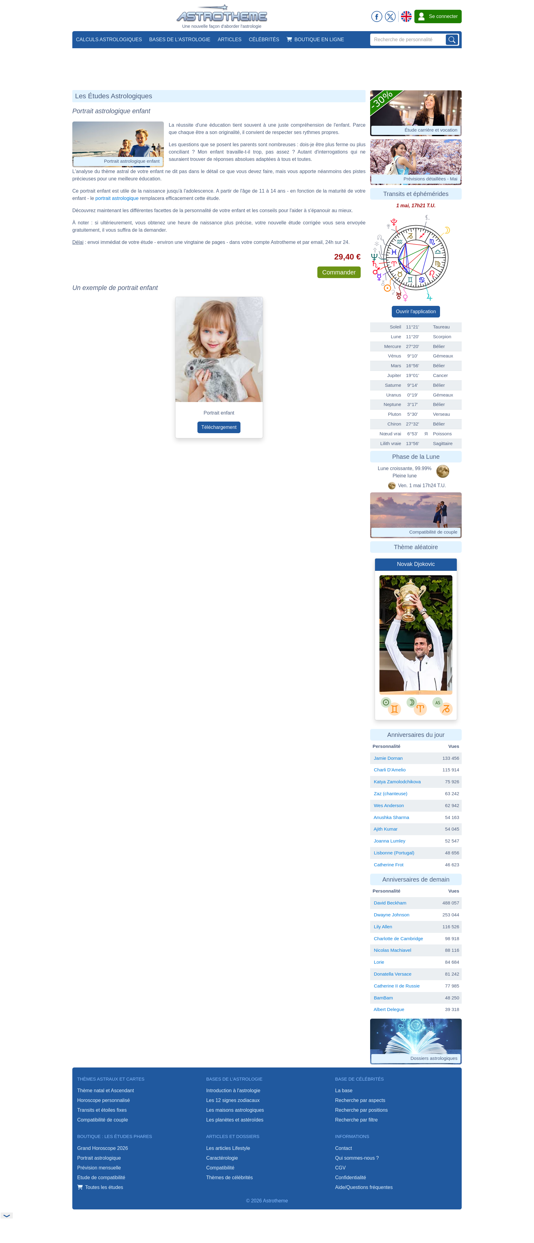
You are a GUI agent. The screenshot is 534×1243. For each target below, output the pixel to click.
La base (343, 1090)
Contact (343, 1148)
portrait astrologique (117, 198)
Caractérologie (222, 1158)
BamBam (383, 997)
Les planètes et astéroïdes (235, 1119)
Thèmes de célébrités (229, 1177)
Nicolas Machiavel (392, 950)
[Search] (414, 40)
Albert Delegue (388, 1009)
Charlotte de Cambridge (398, 938)
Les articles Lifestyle (228, 1148)
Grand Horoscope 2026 (102, 1148)
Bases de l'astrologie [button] (179, 39)
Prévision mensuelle (99, 1167)
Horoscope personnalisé (103, 1100)
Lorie (379, 962)
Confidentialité (350, 1177)
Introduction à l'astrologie (233, 1090)
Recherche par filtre (356, 1119)
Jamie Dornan (388, 758)
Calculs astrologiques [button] (109, 39)
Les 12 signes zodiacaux (233, 1100)
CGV (340, 1167)
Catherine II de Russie (397, 985)
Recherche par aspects (360, 1100)
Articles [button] (230, 39)
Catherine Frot (388, 864)
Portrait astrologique (99, 1158)
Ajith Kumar (385, 829)
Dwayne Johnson (392, 914)
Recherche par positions (361, 1110)
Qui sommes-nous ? (357, 1158)
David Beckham (390, 902)
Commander (339, 272)
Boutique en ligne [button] (315, 39)
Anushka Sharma (391, 817)
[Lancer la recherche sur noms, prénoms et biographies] (452, 39)
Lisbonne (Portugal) (394, 852)
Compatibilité (220, 1167)
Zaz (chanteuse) (390, 793)
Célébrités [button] (264, 39)
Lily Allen (383, 926)
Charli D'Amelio (390, 769)
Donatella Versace (392, 974)
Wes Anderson (389, 805)
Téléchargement (219, 427)
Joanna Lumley (389, 840)
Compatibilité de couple (102, 1119)
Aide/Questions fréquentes (364, 1187)
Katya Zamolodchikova (397, 781)
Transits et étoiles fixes (102, 1110)
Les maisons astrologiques (235, 1110)
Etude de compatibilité (101, 1177)
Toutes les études (100, 1187)
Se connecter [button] (438, 16)
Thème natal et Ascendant (105, 1090)
